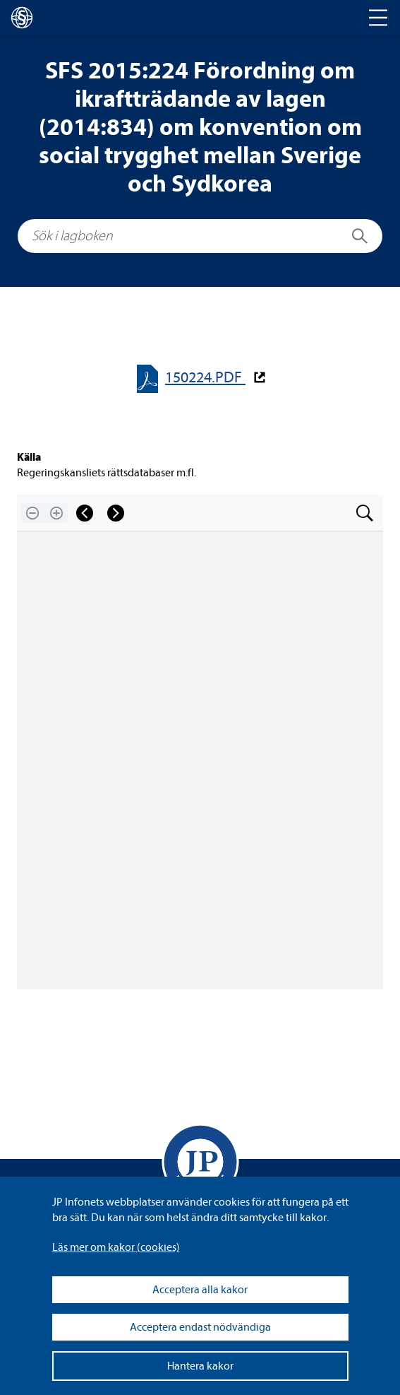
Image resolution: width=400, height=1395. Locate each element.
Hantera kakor (200, 1366)
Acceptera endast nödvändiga (200, 1327)
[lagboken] (22, 17)
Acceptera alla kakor (200, 1289)
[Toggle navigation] (378, 17)
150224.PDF (205, 378)
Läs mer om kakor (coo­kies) (116, 1247)
